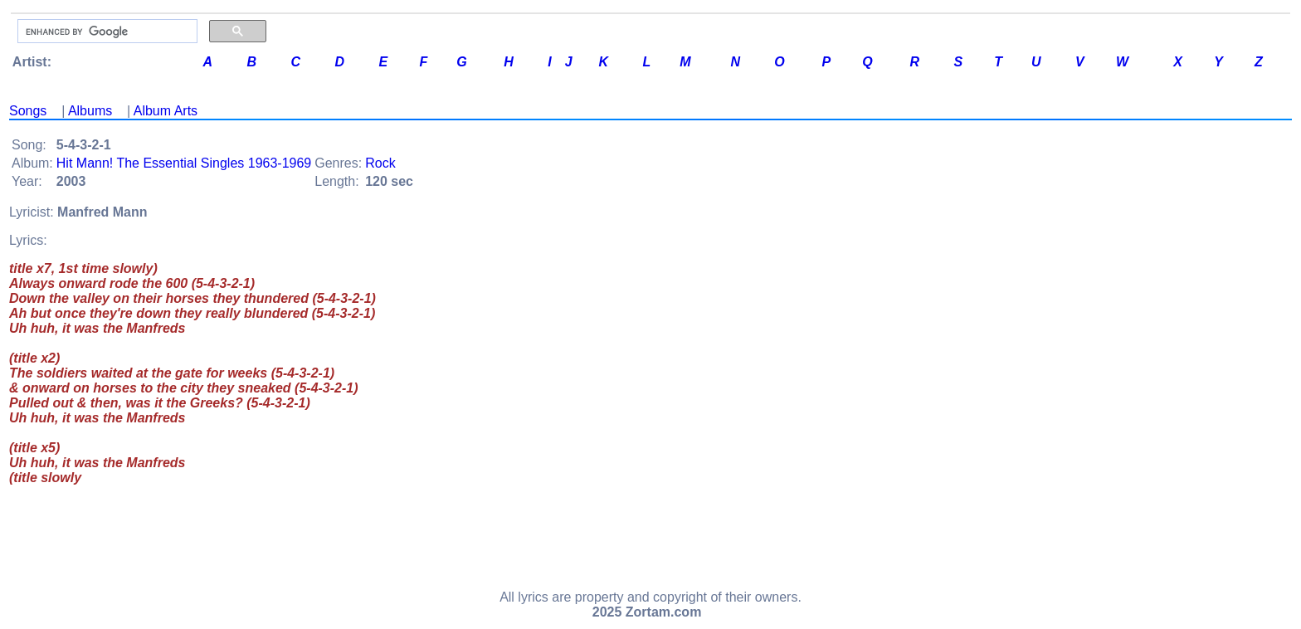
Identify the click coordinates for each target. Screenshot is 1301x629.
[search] (106, 31)
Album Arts (165, 111)
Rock (380, 163)
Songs (27, 111)
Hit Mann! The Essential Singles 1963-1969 (183, 163)
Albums (90, 111)
